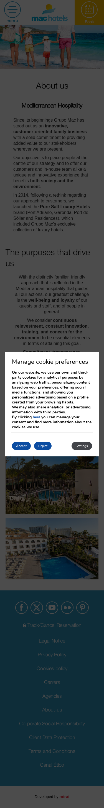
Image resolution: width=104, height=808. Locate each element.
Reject (42, 446)
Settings (82, 446)
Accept (21, 446)
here (36, 417)
